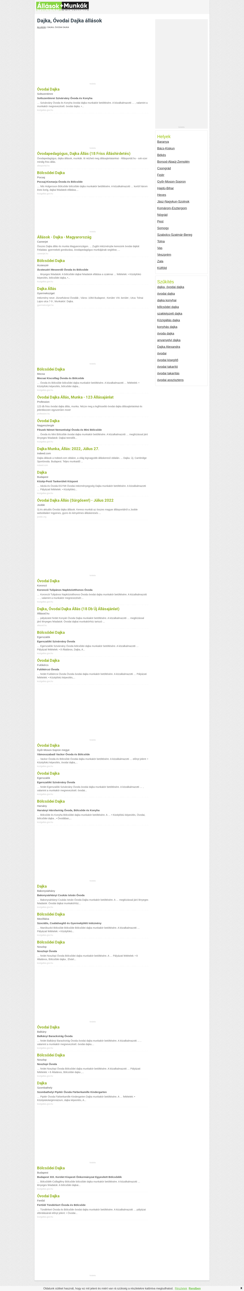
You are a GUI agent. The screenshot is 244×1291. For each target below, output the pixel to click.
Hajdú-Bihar (165, 188)
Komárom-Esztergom (172, 208)
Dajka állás (46, 288)
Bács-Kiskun (166, 148)
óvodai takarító (167, 366)
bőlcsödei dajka (168, 307)
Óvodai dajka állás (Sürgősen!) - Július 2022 (75, 500)
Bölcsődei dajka (51, 801)
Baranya (163, 142)
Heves (161, 195)
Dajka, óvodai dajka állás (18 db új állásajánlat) (78, 609)
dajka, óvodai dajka (170, 287)
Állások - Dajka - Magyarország (64, 237)
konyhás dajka (167, 327)
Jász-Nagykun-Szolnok (173, 201)
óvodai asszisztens (170, 380)
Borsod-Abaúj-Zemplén (173, 161)
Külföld (162, 268)
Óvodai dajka (48, 745)
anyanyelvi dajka (168, 340)
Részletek (181, 1288)
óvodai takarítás (168, 373)
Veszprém (164, 254)
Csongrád (164, 168)
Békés (161, 155)
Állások (41, 27)
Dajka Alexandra (168, 347)
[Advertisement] (92, 58)
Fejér (160, 175)
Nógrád (162, 215)
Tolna (161, 241)
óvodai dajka (48, 89)
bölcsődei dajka (51, 173)
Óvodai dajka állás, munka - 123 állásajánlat (75, 397)
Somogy (163, 228)
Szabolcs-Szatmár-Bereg (174, 234)
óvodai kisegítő (167, 360)
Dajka (42, 472)
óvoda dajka (165, 333)
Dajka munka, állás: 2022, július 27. (68, 449)
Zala (160, 261)
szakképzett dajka (169, 313)
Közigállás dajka (168, 320)
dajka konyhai (166, 300)
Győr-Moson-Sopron (171, 181)
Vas (159, 248)
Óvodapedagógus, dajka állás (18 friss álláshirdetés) (83, 153)
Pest (160, 221)
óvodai (161, 353)
